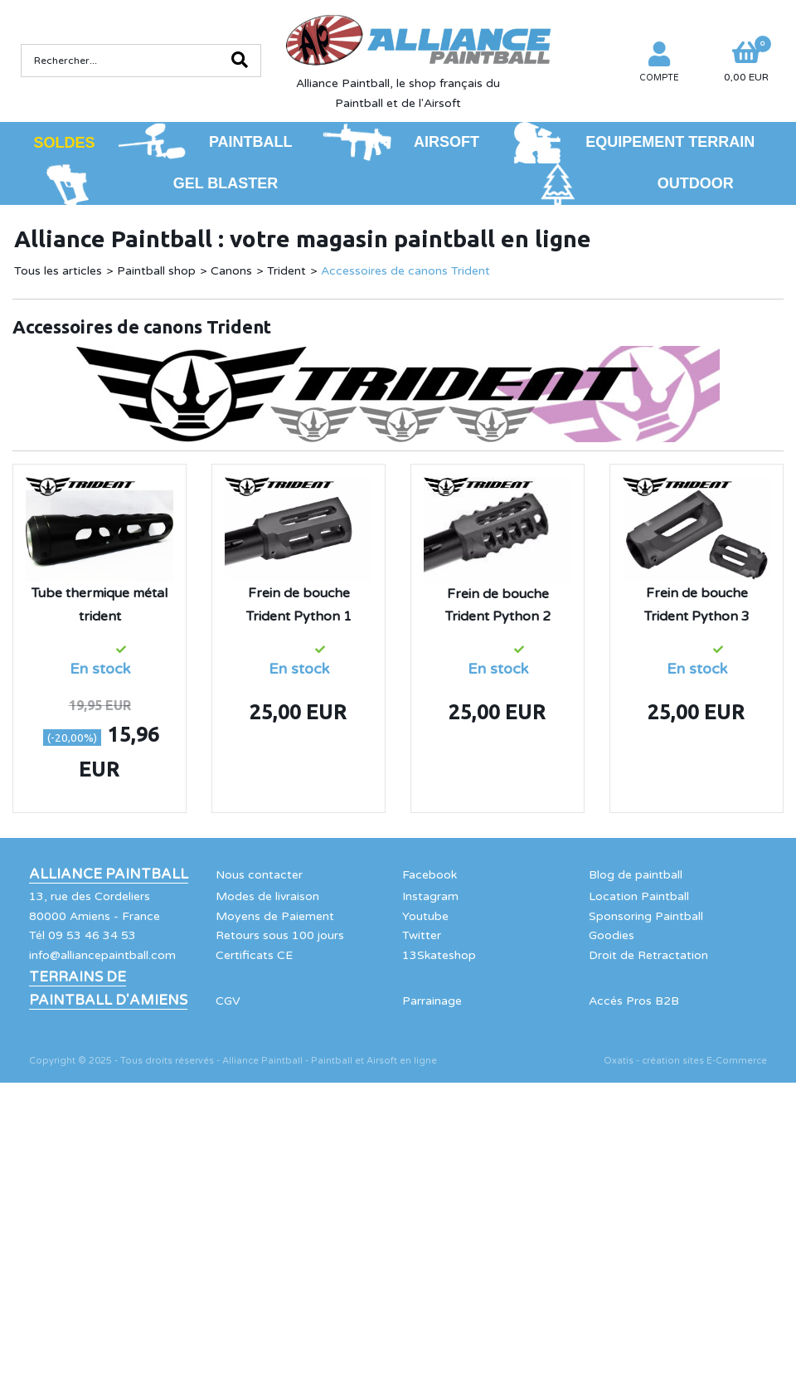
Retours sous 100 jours (280, 935)
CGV (228, 1001)
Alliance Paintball (108, 874)
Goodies (611, 935)
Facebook (429, 875)
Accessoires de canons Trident (405, 271)
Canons (231, 271)
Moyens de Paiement (275, 916)
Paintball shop (156, 271)
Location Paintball (639, 896)
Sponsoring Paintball (646, 916)
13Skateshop (439, 955)
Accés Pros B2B (634, 1001)
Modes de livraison (267, 896)
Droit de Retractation (648, 955)
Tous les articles (58, 271)
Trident (286, 271)
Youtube (425, 916)
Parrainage (432, 1001)
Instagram (430, 896)
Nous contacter (259, 875)
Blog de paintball (635, 875)
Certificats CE (254, 955)
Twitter (421, 935)
